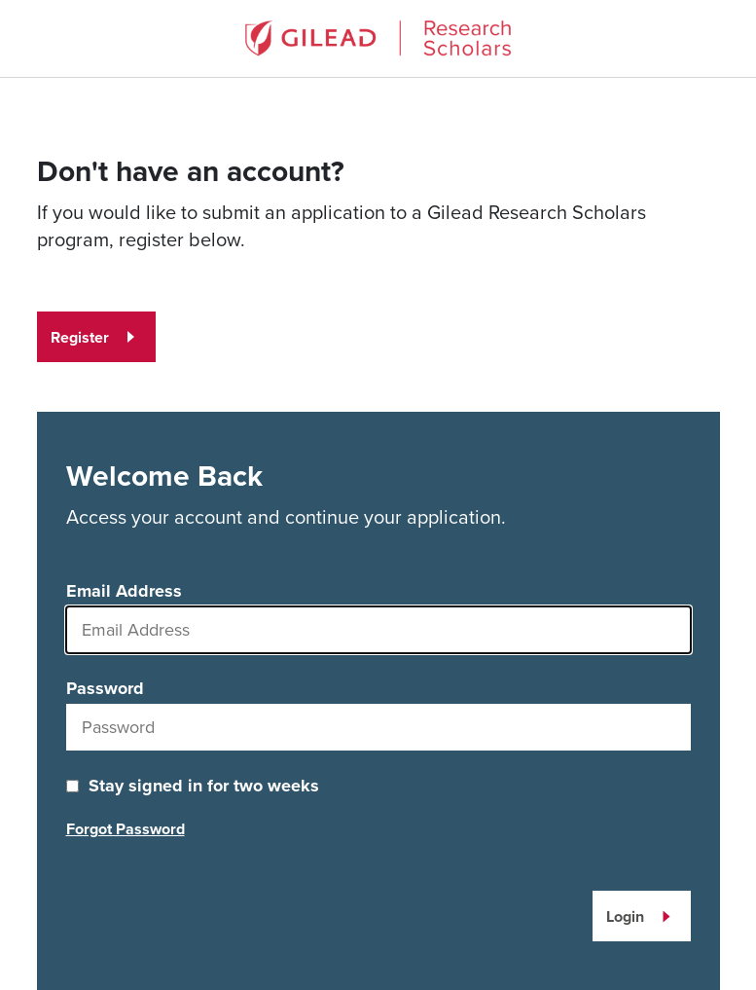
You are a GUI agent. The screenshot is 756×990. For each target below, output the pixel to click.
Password (105, 688)
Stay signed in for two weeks (204, 785)
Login (625, 916)
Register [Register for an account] (80, 337)
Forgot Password (125, 829)
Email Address (124, 591)
